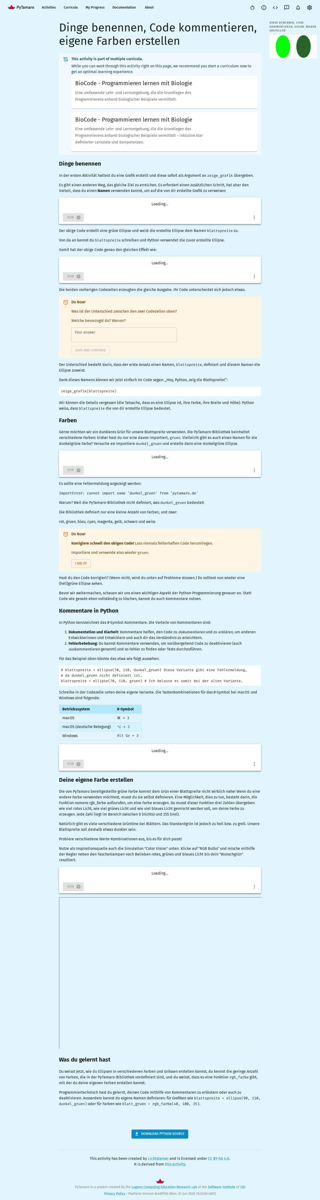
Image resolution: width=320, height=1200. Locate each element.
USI (242, 1187)
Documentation (124, 7)
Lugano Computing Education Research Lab (164, 1187)
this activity (175, 1164)
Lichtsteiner (158, 1158)
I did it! (81, 563)
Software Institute (221, 1187)
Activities (49, 7)
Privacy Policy (114, 1194)
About (149, 7)
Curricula (71, 7)
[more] (254, 217)
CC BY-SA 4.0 (218, 1158)
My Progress (95, 7)
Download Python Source (159, 1133)
